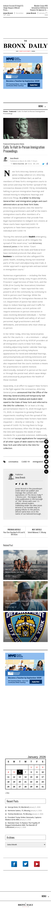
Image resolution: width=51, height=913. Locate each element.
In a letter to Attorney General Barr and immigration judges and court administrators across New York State (25, 201)
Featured (12, 111)
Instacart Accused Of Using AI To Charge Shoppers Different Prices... (13, 7)
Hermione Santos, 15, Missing (19, 810)
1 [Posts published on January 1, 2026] (31, 767)
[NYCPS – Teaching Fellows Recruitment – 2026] (22, 72)
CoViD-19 (26, 461)
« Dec (7, 793)
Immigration (15, 144)
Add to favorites (18, 164)
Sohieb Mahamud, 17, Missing (37, 532)
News (22, 144)
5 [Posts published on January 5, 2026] (14, 772)
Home (5, 111)
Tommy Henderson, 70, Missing (20, 814)
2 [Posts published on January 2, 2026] (36, 767)
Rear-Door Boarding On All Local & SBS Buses (14, 533)
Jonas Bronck (8, 13)
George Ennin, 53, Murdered (18, 807)
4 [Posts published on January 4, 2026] (8, 772)
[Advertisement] (18, 32)
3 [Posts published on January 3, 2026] (42, 767)
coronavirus (13, 461)
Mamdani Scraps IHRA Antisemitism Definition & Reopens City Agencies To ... (39, 7)
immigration (38, 461)
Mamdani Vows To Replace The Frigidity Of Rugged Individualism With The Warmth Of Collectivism (22, 825)
